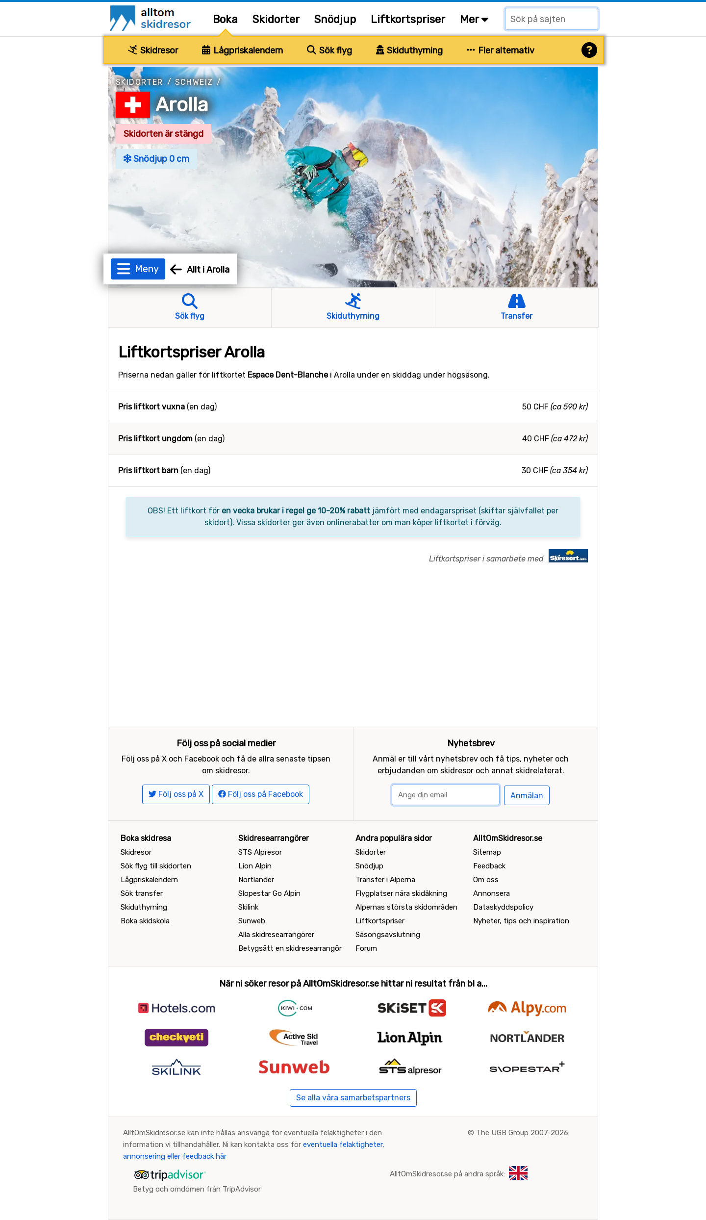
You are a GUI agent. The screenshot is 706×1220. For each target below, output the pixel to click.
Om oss (486, 879)
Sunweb (251, 920)
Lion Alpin (255, 866)
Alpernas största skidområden (406, 907)
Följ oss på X (176, 794)
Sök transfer (142, 893)
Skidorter (276, 19)
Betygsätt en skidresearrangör (290, 948)
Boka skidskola (145, 920)
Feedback (489, 866)
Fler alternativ (500, 50)
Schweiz (194, 82)
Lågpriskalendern (242, 50)
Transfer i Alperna (385, 879)
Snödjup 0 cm (156, 158)
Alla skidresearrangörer (276, 934)
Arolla (181, 104)
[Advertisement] (353, 653)
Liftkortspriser (408, 19)
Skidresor (153, 50)
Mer (474, 19)
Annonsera (491, 893)
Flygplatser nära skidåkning (401, 893)
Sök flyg (329, 50)
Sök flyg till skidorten (156, 866)
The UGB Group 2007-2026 (522, 1132)
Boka (225, 19)
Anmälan (526, 795)
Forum (366, 948)
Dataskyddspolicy (503, 907)
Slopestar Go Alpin (269, 893)
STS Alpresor (260, 852)
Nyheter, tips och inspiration (521, 920)
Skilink (248, 907)
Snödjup (335, 19)
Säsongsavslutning (387, 934)
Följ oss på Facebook (260, 794)
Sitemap (487, 852)
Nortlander (256, 879)
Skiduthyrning (409, 50)
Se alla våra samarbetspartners (353, 1097)
